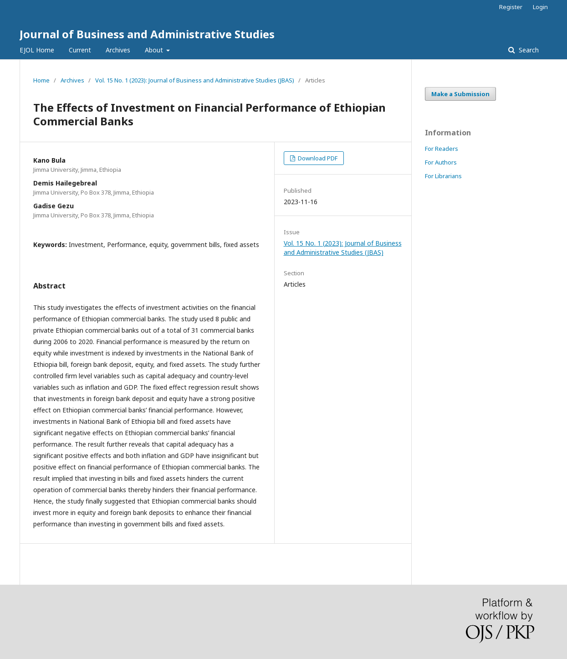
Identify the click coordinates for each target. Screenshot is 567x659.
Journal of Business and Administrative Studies (147, 33)
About (155, 50)
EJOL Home (37, 50)
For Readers (441, 148)
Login (540, 7)
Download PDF (316, 158)
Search (528, 50)
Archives (118, 50)
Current (80, 50)
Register (510, 7)
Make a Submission (460, 94)
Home (41, 80)
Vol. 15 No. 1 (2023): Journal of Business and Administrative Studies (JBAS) (194, 80)
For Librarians (443, 176)
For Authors (441, 162)
